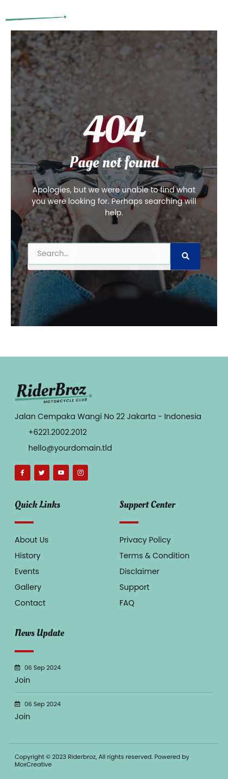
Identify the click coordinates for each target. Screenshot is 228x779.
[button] (214, 15)
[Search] (185, 267)
